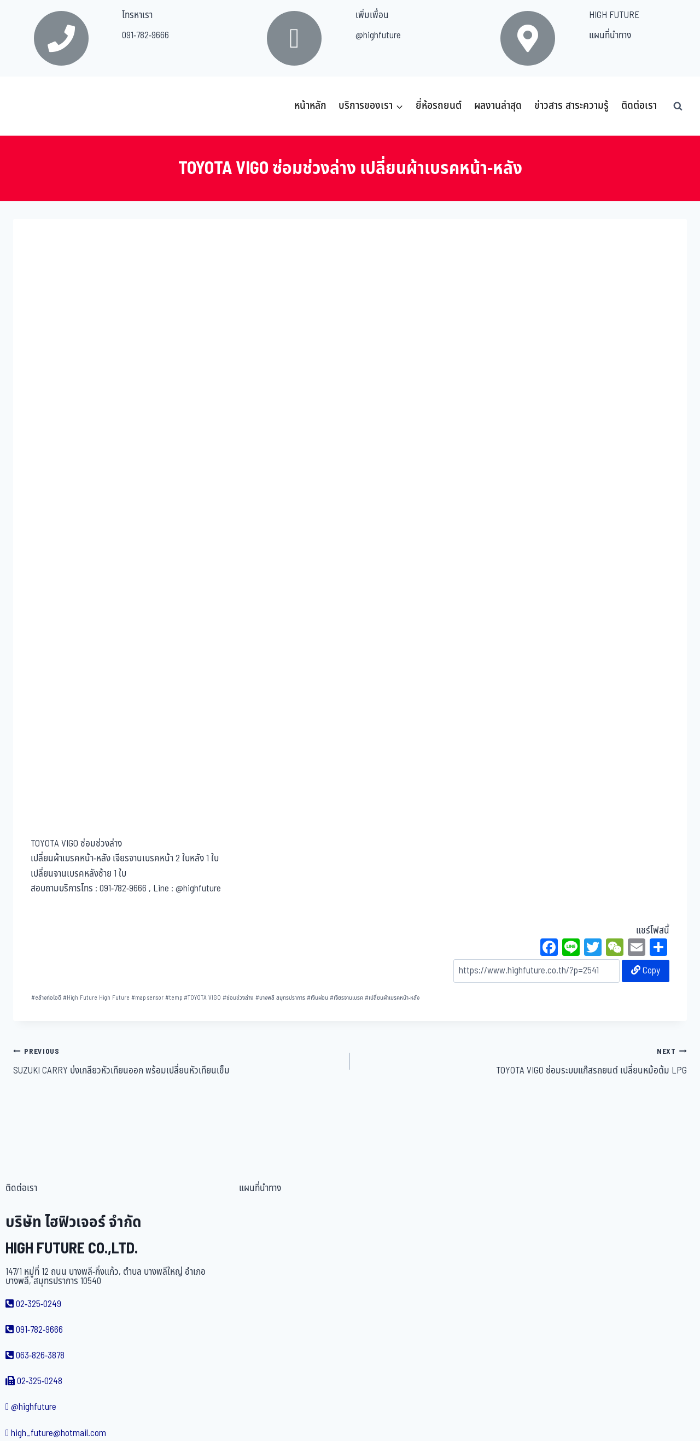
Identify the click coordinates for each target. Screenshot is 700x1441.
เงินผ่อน (317, 997)
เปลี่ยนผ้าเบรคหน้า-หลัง (392, 997)
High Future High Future (96, 997)
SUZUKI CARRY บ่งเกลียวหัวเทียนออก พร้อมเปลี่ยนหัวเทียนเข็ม (177, 1061)
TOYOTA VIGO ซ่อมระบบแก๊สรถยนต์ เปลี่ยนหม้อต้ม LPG (523, 1061)
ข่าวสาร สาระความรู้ (571, 106)
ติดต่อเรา (639, 106)
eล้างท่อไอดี (46, 997)
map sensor (147, 997)
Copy (645, 971)
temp (173, 997)
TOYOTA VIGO (202, 997)
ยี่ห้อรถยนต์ (439, 106)
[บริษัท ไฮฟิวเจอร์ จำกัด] (37, 106)
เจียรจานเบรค (346, 997)
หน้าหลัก (310, 106)
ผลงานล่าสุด (498, 106)
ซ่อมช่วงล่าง (238, 997)
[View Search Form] (677, 106)
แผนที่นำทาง (610, 35)
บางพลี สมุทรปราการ (280, 997)
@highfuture (378, 35)
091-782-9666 (145, 35)
